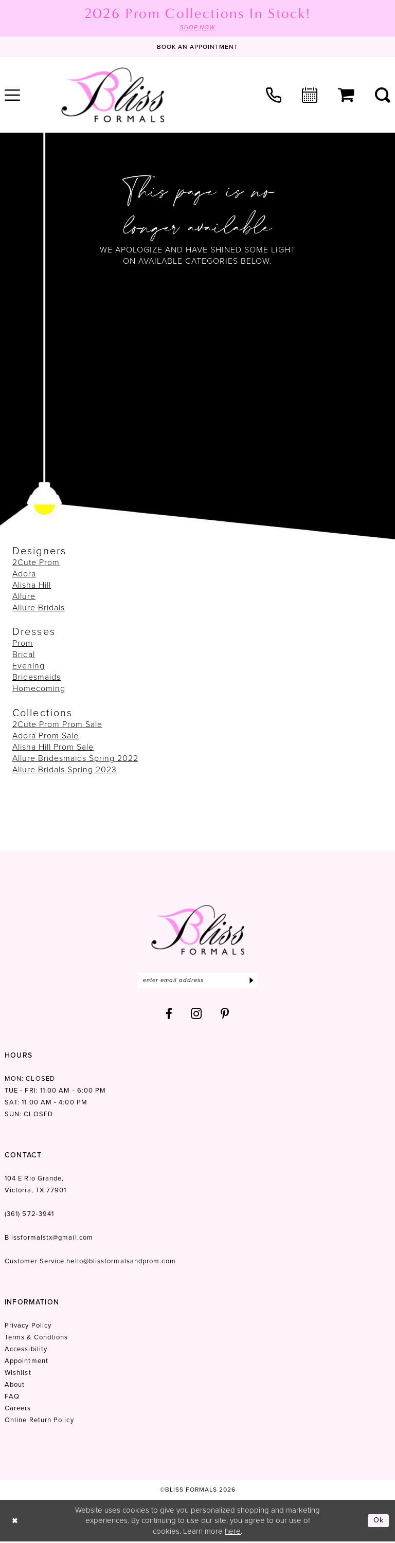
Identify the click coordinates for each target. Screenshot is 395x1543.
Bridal (23, 655)
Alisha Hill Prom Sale (53, 747)
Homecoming (38, 689)
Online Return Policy (39, 1421)
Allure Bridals (38, 608)
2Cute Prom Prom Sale (57, 724)
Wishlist (18, 1373)
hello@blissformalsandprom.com (120, 1262)
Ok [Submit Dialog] (378, 1521)
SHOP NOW (197, 27)
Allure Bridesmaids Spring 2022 (75, 758)
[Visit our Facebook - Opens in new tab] (169, 1015)
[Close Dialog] (15, 1522)
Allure (23, 597)
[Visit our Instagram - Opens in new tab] (196, 1014)
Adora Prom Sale (45, 735)
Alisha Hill (31, 585)
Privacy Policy (28, 1326)
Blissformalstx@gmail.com (49, 1238)
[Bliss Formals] (112, 95)
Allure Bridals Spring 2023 (64, 769)
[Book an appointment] (197, 47)
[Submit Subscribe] (251, 981)
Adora (24, 574)
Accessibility (26, 1350)
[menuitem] (274, 95)
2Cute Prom (36, 563)
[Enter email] (198, 981)
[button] (346, 95)
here (233, 1532)
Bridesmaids (36, 677)
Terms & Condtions (36, 1338)
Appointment (26, 1362)
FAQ (12, 1397)
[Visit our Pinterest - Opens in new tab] (225, 1015)
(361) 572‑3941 (29, 1215)
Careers (18, 1409)
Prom (22, 643)
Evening (28, 666)
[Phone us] (274, 95)
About (15, 1385)
